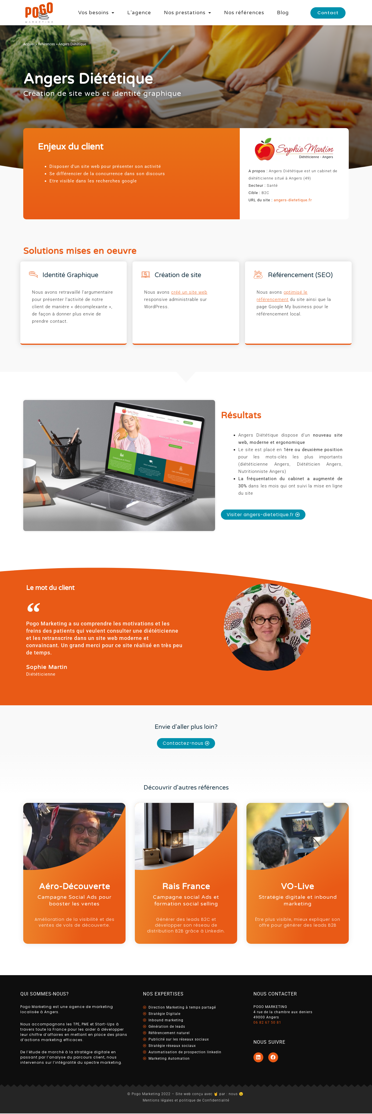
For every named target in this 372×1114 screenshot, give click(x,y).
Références (46, 44)
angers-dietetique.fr (293, 200)
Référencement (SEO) (300, 275)
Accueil (29, 44)
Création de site (178, 275)
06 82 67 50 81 (267, 1023)
